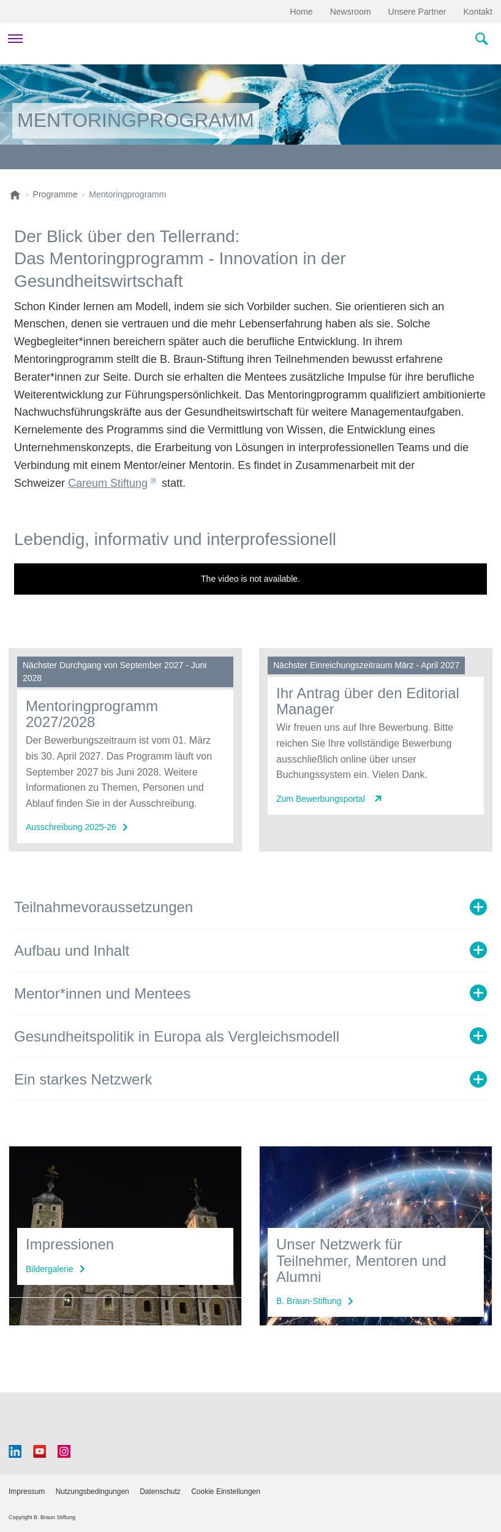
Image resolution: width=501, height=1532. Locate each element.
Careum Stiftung (108, 483)
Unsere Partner (417, 12)
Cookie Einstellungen (225, 1491)
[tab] (250, 907)
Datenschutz (160, 1491)
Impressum (27, 1491)
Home (301, 12)
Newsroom (350, 12)
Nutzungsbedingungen (92, 1491)
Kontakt (478, 12)
